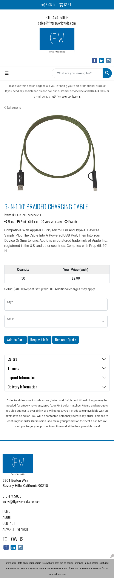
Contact (9, 523)
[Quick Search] (77, 73)
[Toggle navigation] (6, 73)
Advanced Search (15, 529)
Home (6, 511)
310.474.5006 (57, 17)
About (7, 517)
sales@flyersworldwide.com (57, 23)
